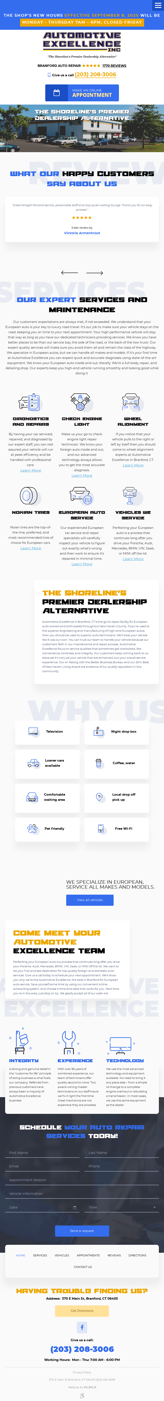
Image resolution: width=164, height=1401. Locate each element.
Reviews (114, 1255)
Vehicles (62, 1255)
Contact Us (83, 1267)
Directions (137, 1255)
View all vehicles (90, 900)
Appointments (88, 1255)
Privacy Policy (82, 1372)
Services (40, 1255)
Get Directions (82, 1310)
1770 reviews (114, 66)
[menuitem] (21, 1255)
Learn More (30, 470)
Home (20, 1255)
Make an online (95, 93)
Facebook (82, 1327)
